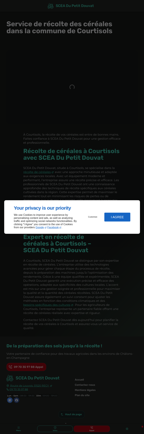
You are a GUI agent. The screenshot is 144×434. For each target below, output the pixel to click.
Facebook (53, 227)
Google (40, 227)
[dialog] (72, 217)
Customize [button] (92, 217)
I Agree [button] (117, 217)
